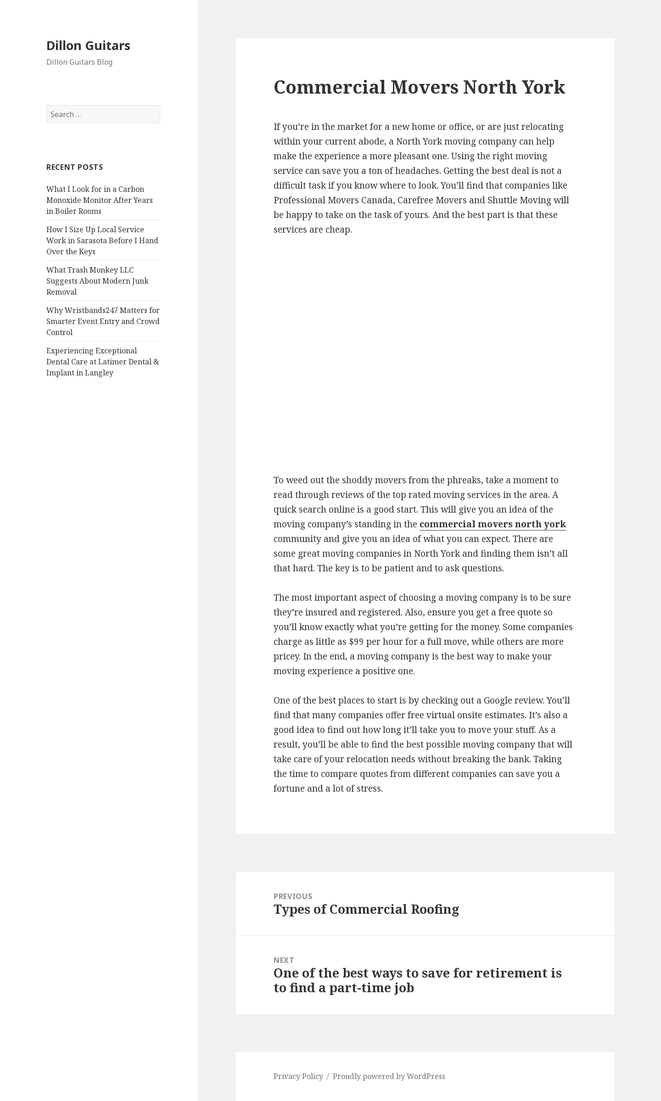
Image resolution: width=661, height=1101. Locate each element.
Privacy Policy (298, 1076)
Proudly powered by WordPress (389, 1076)
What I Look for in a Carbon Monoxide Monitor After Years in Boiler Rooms (99, 200)
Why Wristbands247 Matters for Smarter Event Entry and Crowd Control (103, 321)
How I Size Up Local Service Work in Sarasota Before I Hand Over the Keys (102, 240)
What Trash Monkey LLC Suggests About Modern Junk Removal (97, 281)
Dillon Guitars (88, 45)
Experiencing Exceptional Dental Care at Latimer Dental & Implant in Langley (102, 362)
